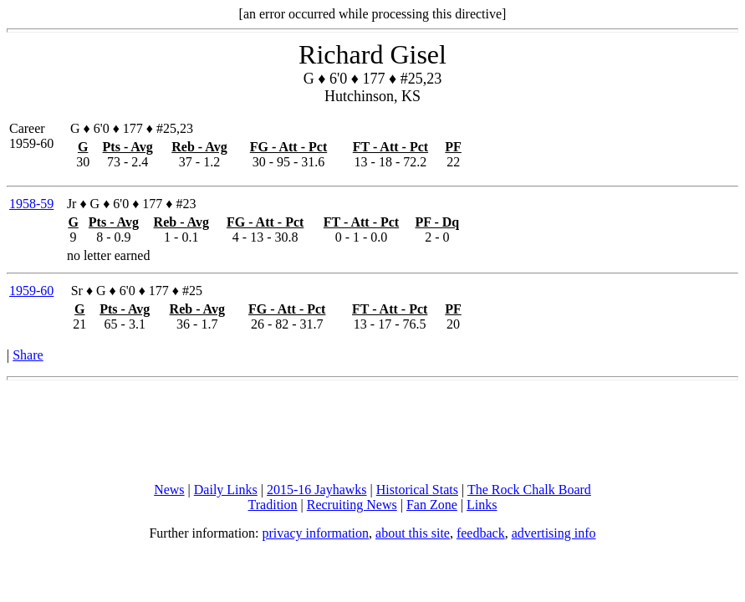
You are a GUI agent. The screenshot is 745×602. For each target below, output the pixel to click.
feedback (481, 533)
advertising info (554, 533)
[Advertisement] (373, 431)
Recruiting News (352, 504)
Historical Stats (417, 489)
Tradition (273, 504)
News (169, 489)
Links (482, 504)
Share (28, 355)
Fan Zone (431, 504)
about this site (412, 533)
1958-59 (31, 203)
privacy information (316, 533)
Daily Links (226, 489)
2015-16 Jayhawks (317, 489)
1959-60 (31, 290)
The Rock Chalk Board (529, 489)
